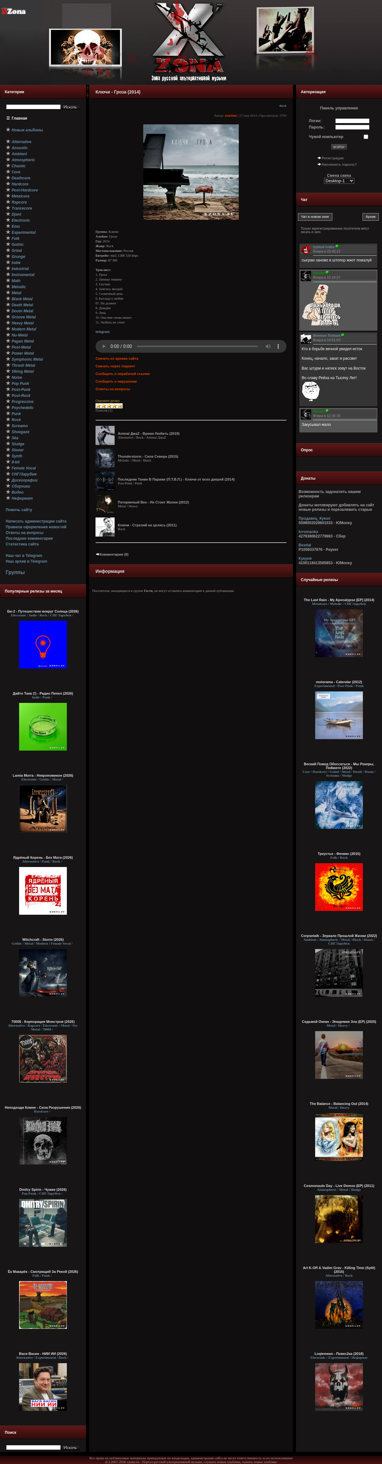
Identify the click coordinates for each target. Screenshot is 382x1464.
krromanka (308, 532)
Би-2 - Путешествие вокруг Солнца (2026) (43, 611)
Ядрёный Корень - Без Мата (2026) (43, 857)
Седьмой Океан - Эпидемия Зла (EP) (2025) (339, 1021)
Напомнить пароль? (339, 164)
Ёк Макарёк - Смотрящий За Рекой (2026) (43, 1271)
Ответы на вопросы (25, 533)
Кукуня (305, 558)
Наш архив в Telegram (26, 561)
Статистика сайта (22, 544)
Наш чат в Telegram (24, 555)
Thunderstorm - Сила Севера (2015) (148, 456)
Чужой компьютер (326, 137)
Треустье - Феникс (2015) (339, 854)
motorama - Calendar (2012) (339, 682)
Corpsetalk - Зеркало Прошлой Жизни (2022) (339, 936)
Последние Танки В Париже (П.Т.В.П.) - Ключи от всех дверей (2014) (176, 479)
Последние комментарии (29, 538)
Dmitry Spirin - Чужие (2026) (43, 1189)
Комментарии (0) (112, 554)
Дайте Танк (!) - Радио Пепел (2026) (43, 693)
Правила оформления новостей (36, 527)
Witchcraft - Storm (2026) (43, 939)
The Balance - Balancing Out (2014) (339, 1104)
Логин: (315, 121)
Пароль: (317, 127)
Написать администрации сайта (36, 521)
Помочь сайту (19, 510)
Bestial (305, 545)
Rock (282, 106)
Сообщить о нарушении (116, 381)
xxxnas (231, 115)
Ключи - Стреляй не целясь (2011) (147, 525)
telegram (103, 332)
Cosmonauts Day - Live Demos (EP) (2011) (339, 1186)
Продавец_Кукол (314, 518)
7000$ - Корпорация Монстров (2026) (43, 1021)
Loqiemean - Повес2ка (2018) (339, 1354)
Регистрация (333, 158)
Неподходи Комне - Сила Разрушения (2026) (43, 1107)
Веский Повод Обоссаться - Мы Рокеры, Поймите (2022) (339, 766)
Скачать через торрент (115, 366)
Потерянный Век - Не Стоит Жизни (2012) (153, 502)
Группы (15, 572)
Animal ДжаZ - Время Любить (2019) (149, 433)
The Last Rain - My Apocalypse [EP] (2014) (339, 600)
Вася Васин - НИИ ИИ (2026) (43, 1354)
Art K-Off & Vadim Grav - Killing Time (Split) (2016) (339, 1269)
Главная (19, 118)
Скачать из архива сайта (117, 358)
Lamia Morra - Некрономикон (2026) (43, 775)
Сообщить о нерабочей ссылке (123, 374)
